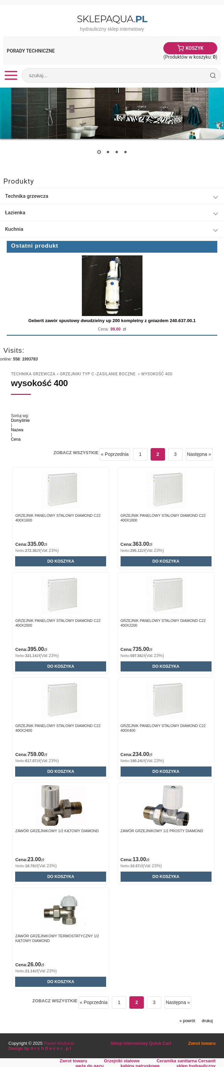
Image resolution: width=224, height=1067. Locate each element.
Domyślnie (20, 420)
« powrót (187, 1020)
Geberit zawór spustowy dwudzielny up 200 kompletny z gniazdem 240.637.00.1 (112, 320)
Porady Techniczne (31, 51)
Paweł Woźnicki (59, 1043)
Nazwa (17, 430)
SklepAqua (112, 19)
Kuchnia (14, 229)
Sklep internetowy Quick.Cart (140, 1043)
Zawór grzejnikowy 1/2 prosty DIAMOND (162, 831)
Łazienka (15, 213)
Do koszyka (60, 561)
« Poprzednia (115, 454)
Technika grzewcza (26, 196)
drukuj (207, 1020)
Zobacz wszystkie (76, 452)
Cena (16, 439)
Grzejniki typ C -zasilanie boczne (98, 374)
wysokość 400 (156, 374)
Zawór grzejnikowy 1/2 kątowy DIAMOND (57, 831)
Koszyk (194, 48)
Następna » (199, 454)
